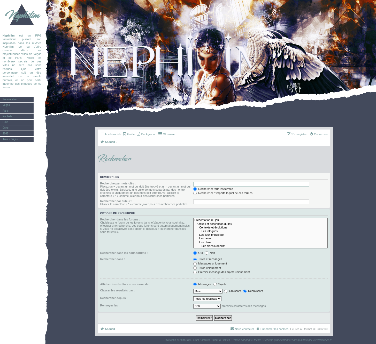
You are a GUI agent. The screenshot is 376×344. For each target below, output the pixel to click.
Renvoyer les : (110, 305)
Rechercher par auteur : (116, 201)
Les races (260, 238)
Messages (202, 284)
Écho (6, 127)
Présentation (10, 99)
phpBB (185, 340)
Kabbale (7, 116)
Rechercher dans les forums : (120, 219)
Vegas (6, 105)
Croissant (232, 290)
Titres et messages (207, 259)
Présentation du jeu (260, 220)
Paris (6, 110)
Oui (198, 252)
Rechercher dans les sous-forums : (124, 252)
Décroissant (253, 290)
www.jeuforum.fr (322, 340)
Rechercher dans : (112, 259)
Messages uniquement (210, 263)
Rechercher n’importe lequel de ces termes (222, 193)
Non (210, 252)
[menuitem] (128, 134)
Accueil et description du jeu (260, 224)
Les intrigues (260, 231)
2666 (5, 133)
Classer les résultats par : (117, 290)
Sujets (219, 284)
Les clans (260, 242)
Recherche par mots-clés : (118, 183)
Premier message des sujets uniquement (221, 272)
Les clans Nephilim (260, 246)
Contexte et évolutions (260, 228)
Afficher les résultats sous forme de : (125, 284)
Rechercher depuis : (114, 297)
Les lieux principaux (260, 235)
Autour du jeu (10, 139)
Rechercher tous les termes (213, 188)
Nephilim (22, 15)
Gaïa (5, 122)
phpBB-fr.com (253, 340)
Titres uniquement (207, 267)
